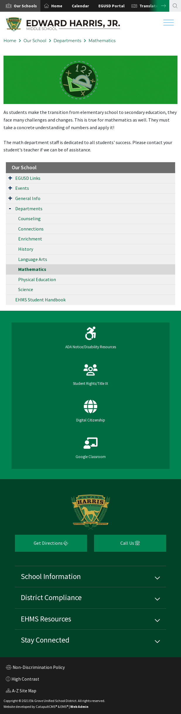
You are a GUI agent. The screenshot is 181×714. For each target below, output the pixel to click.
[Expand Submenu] (10, 177)
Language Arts (32, 259)
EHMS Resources (46, 619)
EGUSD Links (27, 178)
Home (56, 5)
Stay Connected (45, 640)
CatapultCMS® (46, 706)
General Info (27, 198)
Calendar (80, 5)
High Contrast (25, 679)
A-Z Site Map (21, 691)
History (25, 249)
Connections (31, 229)
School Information (51, 576)
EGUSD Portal (111, 5)
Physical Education (37, 279)
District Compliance (51, 597)
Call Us (117, 545)
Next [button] (159, 6)
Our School (34, 40)
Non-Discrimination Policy (35, 668)
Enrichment (30, 239)
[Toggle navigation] (168, 24)
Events (22, 188)
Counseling (29, 218)
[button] (25, 5)
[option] (20, 6)
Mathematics (102, 40)
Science (25, 289)
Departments (67, 40)
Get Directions (41, 545)
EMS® (64, 706)
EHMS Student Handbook (40, 300)
